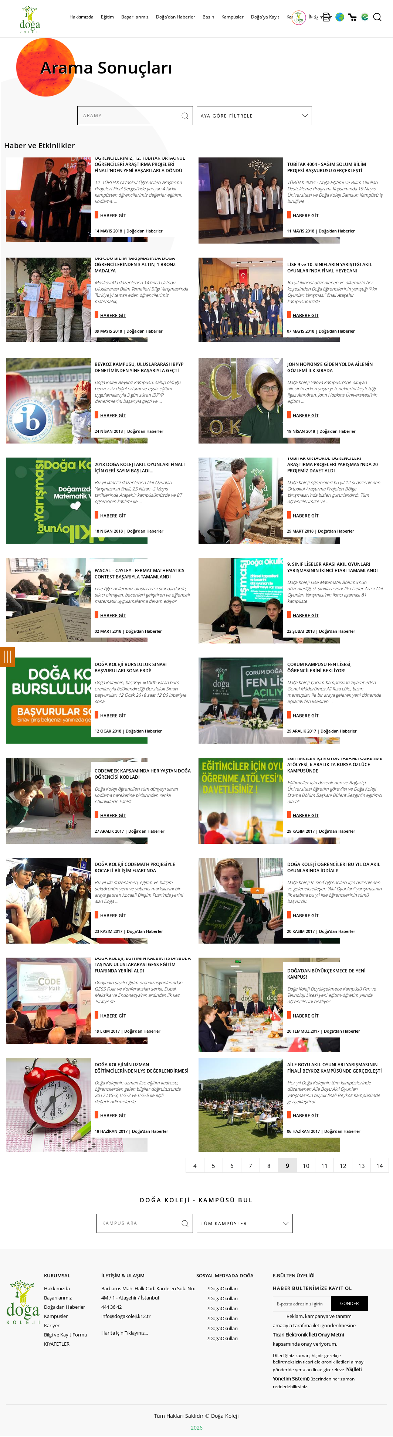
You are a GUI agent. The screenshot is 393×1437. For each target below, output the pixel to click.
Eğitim (107, 17)
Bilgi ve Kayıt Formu (65, 1334)
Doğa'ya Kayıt (265, 17)
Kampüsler (232, 17)
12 (343, 1165)
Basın (208, 17)
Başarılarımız (135, 17)
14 (379, 1165)
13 (361, 1165)
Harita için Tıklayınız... (124, 1332)
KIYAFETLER (57, 1344)
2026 (197, 1427)
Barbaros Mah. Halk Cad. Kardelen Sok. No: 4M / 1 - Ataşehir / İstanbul (148, 1293)
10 (306, 1165)
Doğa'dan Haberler (175, 17)
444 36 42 (111, 1307)
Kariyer (52, 1325)
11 (324, 1165)
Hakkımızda (82, 17)
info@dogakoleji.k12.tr (125, 1316)
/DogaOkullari (222, 1288)
